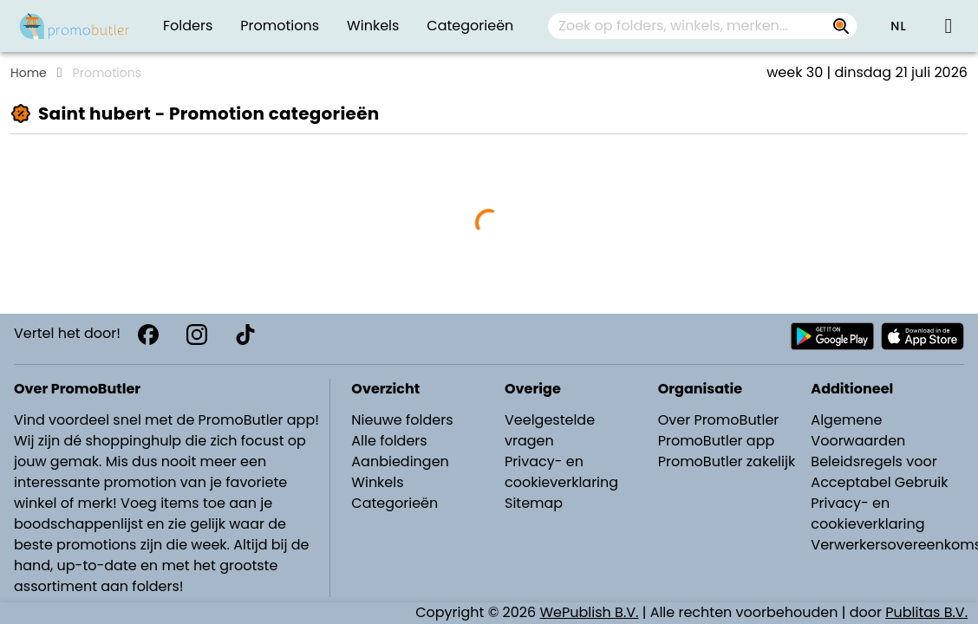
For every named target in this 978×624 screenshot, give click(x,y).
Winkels (377, 482)
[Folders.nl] (74, 26)
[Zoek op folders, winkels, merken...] (841, 26)
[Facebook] (148, 334)
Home (28, 72)
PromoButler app (716, 441)
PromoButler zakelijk (727, 461)
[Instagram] (196, 334)
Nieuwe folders (402, 420)
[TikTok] (245, 334)
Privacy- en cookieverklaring (561, 472)
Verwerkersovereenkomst (889, 545)
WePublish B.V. (589, 612)
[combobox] (702, 26)
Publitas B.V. (926, 612)
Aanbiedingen (399, 461)
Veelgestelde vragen (550, 430)
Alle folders (389, 441)
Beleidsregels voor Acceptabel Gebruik (879, 472)
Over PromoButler (718, 420)
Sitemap (534, 503)
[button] (898, 26)
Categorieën (394, 503)
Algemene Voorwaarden (858, 430)
